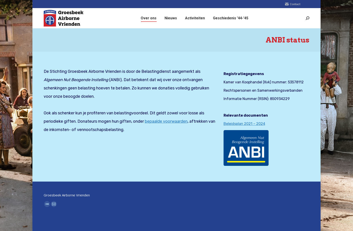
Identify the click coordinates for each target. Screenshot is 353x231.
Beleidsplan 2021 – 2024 (244, 124)
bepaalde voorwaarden (166, 121)
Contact (292, 4)
